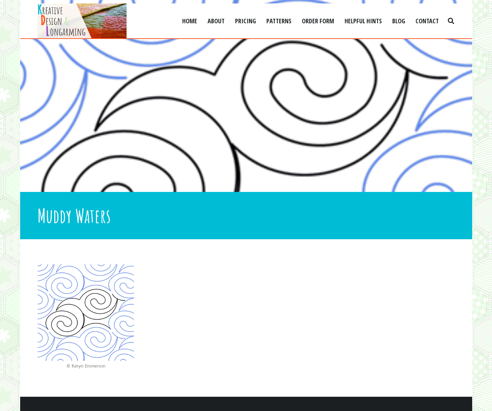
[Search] (451, 21)
